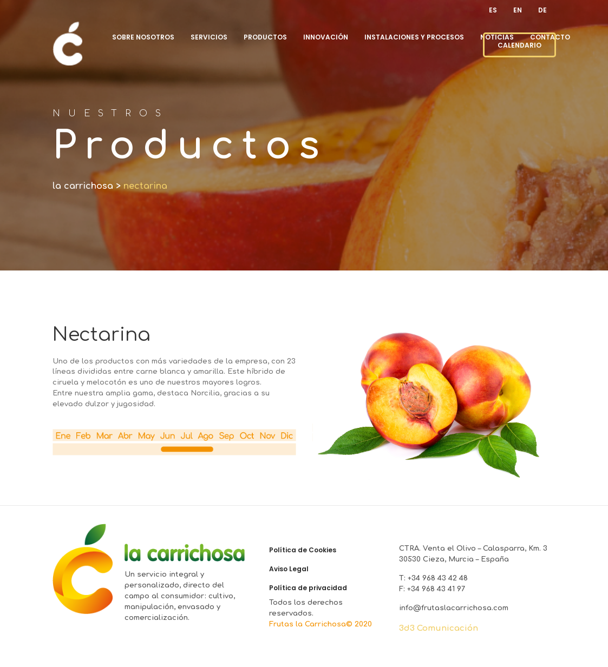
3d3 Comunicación (438, 628)
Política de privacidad (308, 588)
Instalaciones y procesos (414, 37)
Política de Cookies (302, 550)
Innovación (325, 37)
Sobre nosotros (143, 37)
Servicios (209, 37)
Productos (265, 37)
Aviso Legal (289, 569)
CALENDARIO (519, 45)
